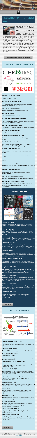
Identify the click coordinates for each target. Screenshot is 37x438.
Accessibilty (18, 435)
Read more (7, 304)
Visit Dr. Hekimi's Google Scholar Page (18, 57)
